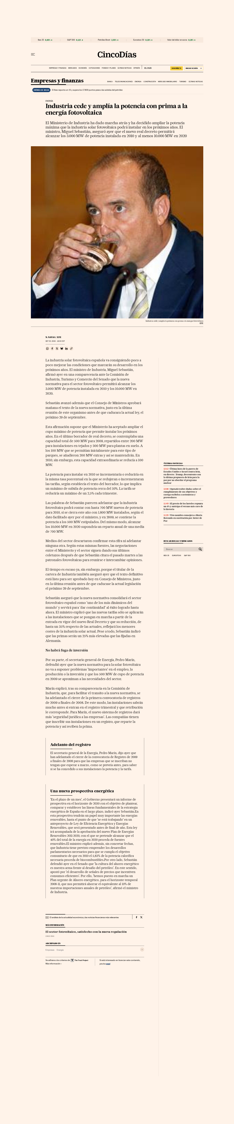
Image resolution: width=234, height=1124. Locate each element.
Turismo (182, 82)
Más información (54, 963)
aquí (108, 963)
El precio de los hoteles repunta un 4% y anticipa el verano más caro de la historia (183, 506)
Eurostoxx (176, 555)
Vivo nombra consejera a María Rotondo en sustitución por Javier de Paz (183, 518)
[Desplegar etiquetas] (142, 949)
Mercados (72, 68)
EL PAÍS (146, 67)
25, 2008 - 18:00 (55, 341)
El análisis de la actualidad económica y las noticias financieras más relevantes (84, 917)
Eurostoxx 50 (138, 40)
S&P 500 (71, 40)
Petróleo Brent (104, 40)
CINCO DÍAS (50, 936)
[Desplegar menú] (33, 54)
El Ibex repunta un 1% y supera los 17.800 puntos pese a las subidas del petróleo (87, 90)
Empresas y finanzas (57, 68)
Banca (110, 82)
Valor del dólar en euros (177, 40)
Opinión (136, 68)
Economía (83, 68)
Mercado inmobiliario (167, 82)
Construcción (150, 82)
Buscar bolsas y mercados (178, 541)
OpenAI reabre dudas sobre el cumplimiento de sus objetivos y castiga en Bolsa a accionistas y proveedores (182, 493)
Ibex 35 (41, 40)
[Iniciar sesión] (193, 68)
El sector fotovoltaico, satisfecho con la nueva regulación (86, 932)
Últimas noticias (124, 68)
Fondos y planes (109, 68)
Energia (138, 82)
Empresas (50, 950)
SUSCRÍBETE (176, 68)
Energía (60, 950)
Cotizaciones (94, 68)
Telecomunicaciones (124, 82)
